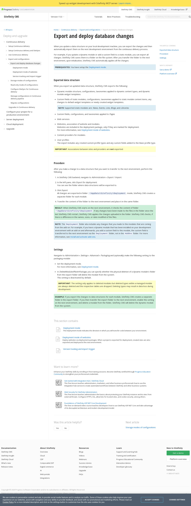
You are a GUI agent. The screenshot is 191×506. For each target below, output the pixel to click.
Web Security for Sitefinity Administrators (80, 390)
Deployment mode (97, 67)
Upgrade (82, 469)
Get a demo (165, 70)
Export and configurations (90, 30)
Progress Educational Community (129, 458)
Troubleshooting (132, 16)
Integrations (45, 476)
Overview (44, 450)
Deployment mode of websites (95, 130)
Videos (82, 454)
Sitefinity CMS (126, 9)
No (66, 426)
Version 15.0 (58, 16)
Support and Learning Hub (126, 450)
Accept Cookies (152, 500)
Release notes (7, 465)
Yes (57, 426)
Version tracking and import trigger (79, 347)
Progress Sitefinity (182, 492)
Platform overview (168, 74)
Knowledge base (179, 9)
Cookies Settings (177, 500)
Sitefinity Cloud (160, 9)
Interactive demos (123, 461)
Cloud (42, 454)
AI (41, 469)
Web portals (45, 473)
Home (56, 30)
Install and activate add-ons (82, 235)
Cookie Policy (8, 502)
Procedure (164, 54)
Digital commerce (47, 465)
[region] (95, 500)
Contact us (171, 468)
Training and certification (126, 454)
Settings (163, 58)
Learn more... (125, 3)
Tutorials (98, 16)
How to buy (171, 464)
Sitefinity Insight (143, 9)
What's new (6, 461)
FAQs (81, 473)
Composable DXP (47, 461)
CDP (41, 458)
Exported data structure (169, 50)
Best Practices (113, 16)
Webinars (83, 458)
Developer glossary (124, 465)
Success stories (85, 461)
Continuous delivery (69, 30)
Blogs (81, 450)
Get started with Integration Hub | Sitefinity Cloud (84, 379)
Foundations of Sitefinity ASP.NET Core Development (85, 401)
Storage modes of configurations (141, 425)
